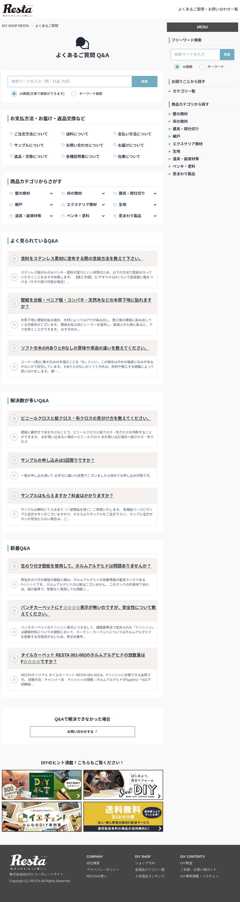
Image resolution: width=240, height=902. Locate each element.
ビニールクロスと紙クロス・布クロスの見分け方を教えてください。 (86, 418)
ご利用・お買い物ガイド (198, 870)
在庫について (128, 157)
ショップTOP (145, 863)
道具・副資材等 (28, 216)
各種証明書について (82, 157)
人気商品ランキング (150, 876)
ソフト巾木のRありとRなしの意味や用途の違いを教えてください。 (85, 348)
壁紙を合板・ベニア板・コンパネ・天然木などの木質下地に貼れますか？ (86, 303)
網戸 (18, 205)
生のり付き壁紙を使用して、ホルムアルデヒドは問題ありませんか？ (86, 566)
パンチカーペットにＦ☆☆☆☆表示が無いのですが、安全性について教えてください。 (88, 610)
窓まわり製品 (130, 216)
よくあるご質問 (46, 26)
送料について (76, 134)
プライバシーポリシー (102, 870)
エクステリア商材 (82, 205)
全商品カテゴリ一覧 (150, 870)
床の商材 (74, 193)
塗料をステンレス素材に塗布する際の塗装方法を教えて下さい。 (82, 258)
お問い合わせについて (84, 145)
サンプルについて (28, 145)
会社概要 (93, 863)
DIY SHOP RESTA (15, 26)
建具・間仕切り (132, 193)
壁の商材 (22, 193)
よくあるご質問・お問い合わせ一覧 (208, 9)
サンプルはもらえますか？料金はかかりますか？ (67, 495)
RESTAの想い (96, 876)
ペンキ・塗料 (78, 216)
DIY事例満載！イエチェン (199, 876)
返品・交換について (30, 157)
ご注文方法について (30, 134)
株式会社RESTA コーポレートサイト (36, 874)
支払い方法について (134, 134)
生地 (122, 205)
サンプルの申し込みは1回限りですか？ (58, 460)
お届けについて (130, 145)
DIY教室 (186, 863)
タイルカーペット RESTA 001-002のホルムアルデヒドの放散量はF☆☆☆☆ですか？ (83, 658)
